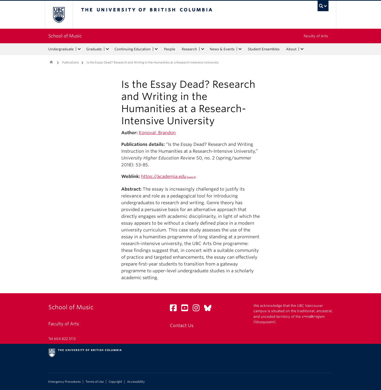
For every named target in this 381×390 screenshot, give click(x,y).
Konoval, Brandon (157, 132)
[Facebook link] (175, 309)
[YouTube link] (186, 309)
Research (189, 49)
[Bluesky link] (209, 309)
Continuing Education (132, 49)
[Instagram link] (198, 309)
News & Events (222, 49)
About (291, 49)
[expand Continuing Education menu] (156, 49)
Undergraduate (61, 49)
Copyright (115, 381)
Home (51, 62)
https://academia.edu (163, 176)
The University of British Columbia (59, 15)
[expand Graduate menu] (107, 49)
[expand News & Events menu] (240, 49)
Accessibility (136, 381)
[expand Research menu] (203, 49)
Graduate (94, 49)
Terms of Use (95, 381)
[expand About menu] (302, 49)
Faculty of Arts (316, 36)
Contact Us (181, 325)
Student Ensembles (263, 49)
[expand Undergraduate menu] (79, 49)
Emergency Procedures (64, 381)
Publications (70, 62)
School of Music (65, 35)
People (169, 49)
